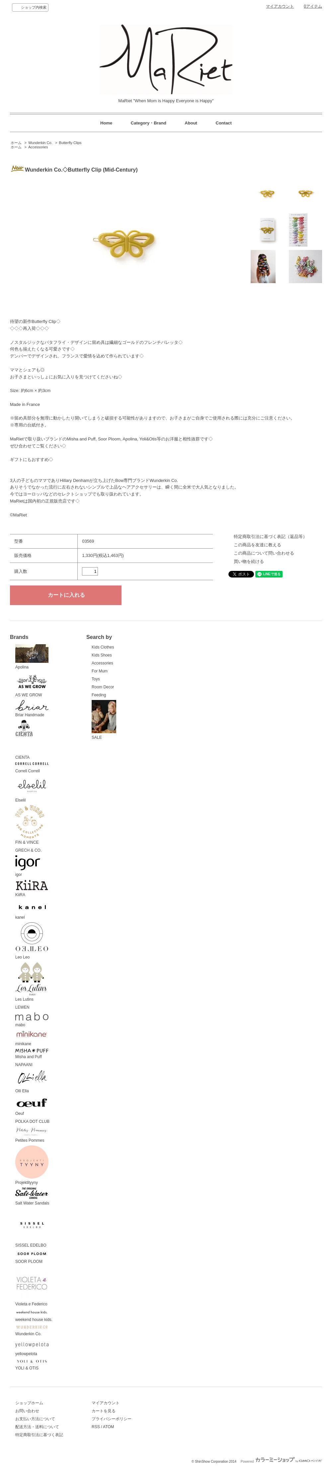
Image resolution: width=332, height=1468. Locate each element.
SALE (104, 720)
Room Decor (103, 687)
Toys (96, 679)
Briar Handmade (31, 709)
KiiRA (31, 888)
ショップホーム (29, 1403)
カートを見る (104, 1411)
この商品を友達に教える (257, 544)
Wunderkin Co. (40, 143)
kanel (31, 910)
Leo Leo (31, 941)
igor (27, 866)
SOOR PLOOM (31, 1257)
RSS (96, 1427)
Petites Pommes (31, 1134)
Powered (281, 1461)
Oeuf (31, 1106)
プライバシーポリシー (111, 1419)
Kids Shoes (102, 655)
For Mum (100, 671)
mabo (31, 1019)
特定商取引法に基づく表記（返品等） (270, 536)
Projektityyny (31, 1165)
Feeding (99, 695)
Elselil (31, 789)
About (191, 122)
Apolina (31, 656)
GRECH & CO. (28, 850)
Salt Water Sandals (32, 1196)
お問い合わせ (27, 1411)
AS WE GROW (31, 684)
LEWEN (22, 1007)
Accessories (38, 147)
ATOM (108, 1427)
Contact (224, 122)
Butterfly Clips (70, 143)
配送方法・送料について (37, 1427)
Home (106, 122)
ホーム (16, 143)
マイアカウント (280, 6)
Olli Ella (31, 1081)
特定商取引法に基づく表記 (39, 1434)
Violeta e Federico (31, 1286)
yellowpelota (31, 1347)
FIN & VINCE (29, 825)
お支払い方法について (35, 1419)
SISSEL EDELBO (31, 1228)
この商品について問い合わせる (264, 553)
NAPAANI (24, 1064)
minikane (31, 1038)
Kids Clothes (103, 647)
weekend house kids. (33, 1315)
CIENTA (24, 740)
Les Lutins (30, 982)
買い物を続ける (249, 561)
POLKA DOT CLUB (32, 1121)
